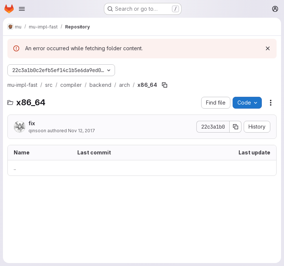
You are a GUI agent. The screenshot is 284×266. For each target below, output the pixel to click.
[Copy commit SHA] (235, 127)
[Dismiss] (267, 48)
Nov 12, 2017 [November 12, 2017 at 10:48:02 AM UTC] (81, 130)
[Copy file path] (164, 85)
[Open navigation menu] (22, 9)
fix (31, 123)
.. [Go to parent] (15, 168)
